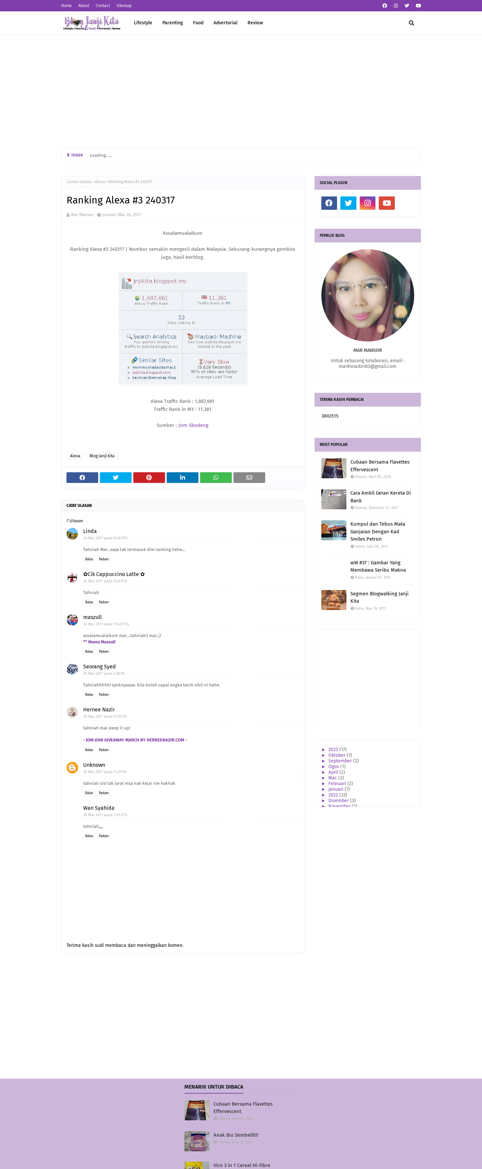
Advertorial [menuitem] (225, 23)
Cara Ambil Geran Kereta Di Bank (380, 497)
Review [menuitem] (255, 23)
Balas (89, 559)
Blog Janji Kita (102, 456)
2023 (333, 749)
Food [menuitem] (198, 23)
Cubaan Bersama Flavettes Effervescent (380, 466)
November (340, 806)
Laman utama (79, 181)
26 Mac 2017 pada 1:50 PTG (105, 815)
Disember (339, 800)
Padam (104, 559)
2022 (333, 795)
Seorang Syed (99, 666)
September (340, 761)
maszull (92, 617)
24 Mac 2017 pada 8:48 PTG (106, 538)
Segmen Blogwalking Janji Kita (379, 597)
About (83, 5)
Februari (337, 783)
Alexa (100, 181)
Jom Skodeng (193, 425)
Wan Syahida (99, 808)
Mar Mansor (82, 214)
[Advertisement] (241, 91)
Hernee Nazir (99, 709)
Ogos (334, 766)
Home (66, 5)
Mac (333, 778)
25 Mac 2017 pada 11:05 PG (105, 716)
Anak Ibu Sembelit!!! (236, 1135)
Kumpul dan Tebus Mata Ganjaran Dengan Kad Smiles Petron (377, 531)
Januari (336, 789)
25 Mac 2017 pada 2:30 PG (104, 673)
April (333, 772)
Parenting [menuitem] (172, 23)
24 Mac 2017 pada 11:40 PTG (106, 624)
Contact (103, 5)
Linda (90, 531)
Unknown (94, 765)
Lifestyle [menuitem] (143, 23)
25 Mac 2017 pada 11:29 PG (105, 772)
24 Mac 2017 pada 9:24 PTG (105, 581)
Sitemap (124, 5)
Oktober (337, 755)
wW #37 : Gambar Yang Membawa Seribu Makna (378, 566)
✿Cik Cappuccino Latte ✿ (114, 574)
